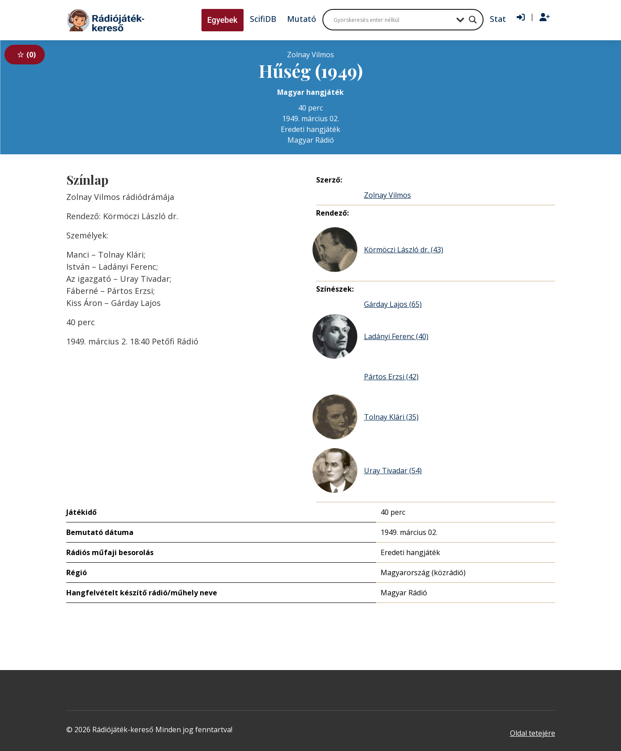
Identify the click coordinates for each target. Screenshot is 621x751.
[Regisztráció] (544, 17)
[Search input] (393, 19)
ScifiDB (263, 18)
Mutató (301, 18)
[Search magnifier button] (473, 19)
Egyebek (222, 20)
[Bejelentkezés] (520, 17)
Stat (498, 18)
